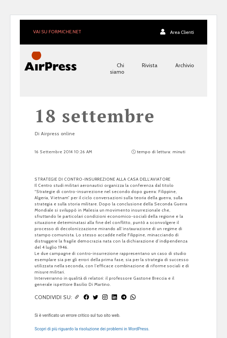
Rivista (150, 65)
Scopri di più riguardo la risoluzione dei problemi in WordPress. (92, 329)
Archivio (184, 65)
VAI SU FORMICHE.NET (57, 31)
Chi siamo (117, 68)
